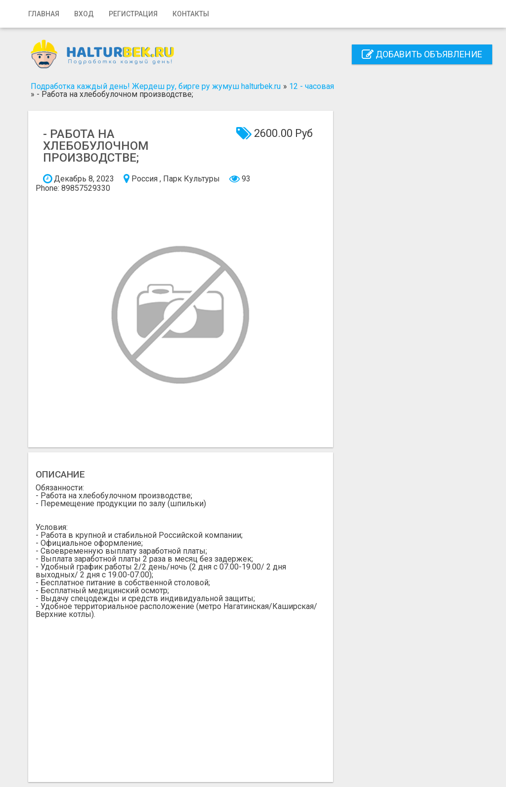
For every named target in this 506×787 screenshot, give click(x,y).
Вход (84, 14)
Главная (43, 14)
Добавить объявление (422, 54)
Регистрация (133, 14)
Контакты (190, 14)
